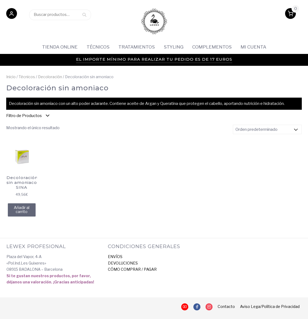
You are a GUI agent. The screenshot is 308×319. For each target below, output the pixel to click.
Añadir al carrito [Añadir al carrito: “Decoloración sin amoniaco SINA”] (21, 209)
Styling (173, 47)
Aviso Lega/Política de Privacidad (270, 306)
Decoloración (50, 77)
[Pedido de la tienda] (267, 129)
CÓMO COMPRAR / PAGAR (132, 269)
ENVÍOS (115, 256)
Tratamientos (136, 47)
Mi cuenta (253, 47)
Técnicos (98, 47)
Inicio (11, 77)
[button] (11, 14)
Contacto (226, 306)
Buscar (84, 14)
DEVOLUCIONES (123, 263)
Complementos (212, 47)
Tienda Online (60, 47)
